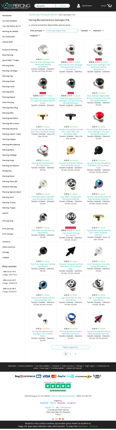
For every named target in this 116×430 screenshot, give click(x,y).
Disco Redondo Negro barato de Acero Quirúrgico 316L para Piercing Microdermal (98, 98)
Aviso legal (44, 368)
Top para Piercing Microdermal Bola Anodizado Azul (43, 299)
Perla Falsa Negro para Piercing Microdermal (43, 265)
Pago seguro (90, 366)
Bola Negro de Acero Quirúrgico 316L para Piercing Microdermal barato (42, 100)
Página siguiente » (70, 347)
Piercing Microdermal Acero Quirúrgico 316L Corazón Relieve (42, 333)
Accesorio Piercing (9, 50)
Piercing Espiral (8, 97)
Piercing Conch (8, 86)
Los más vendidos (9, 21)
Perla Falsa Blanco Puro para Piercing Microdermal (98, 265)
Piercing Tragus (8, 208)
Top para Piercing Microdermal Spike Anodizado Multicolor (98, 332)
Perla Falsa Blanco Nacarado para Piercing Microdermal (43, 198)
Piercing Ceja (7, 76)
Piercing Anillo (8, 65)
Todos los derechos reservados (62, 396)
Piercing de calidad (10, 31)
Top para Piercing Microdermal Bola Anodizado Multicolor (98, 198)
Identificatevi (87, 6)
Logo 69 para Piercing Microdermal (70, 234)
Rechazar (83, 426)
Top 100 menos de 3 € (11, 26)
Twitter (53, 403)
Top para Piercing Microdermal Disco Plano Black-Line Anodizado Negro (71, 131)
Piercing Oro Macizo (10, 165)
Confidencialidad (57, 368)
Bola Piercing (7, 55)
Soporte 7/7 (49, 407)
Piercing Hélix (8, 113)
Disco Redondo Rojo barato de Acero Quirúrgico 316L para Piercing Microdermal (98, 131)
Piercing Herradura (10, 118)
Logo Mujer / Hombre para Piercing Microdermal (70, 198)
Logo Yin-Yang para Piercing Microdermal (98, 299)
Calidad (5, 257)
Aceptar (94, 426)
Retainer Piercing (9, 187)
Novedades (7, 15)
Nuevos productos (26, 366)
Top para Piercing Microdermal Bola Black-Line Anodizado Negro (98, 165)
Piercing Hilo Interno (10, 123)
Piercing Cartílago (9, 71)
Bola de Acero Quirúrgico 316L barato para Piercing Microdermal (98, 67)
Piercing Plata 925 (9, 181)
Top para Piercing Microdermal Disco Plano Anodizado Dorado (42, 130)
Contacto (6, 242)
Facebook (44, 403)
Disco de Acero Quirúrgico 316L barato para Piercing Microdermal (42, 64)
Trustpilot (68, 382)
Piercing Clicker (8, 81)
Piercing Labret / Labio (11, 134)
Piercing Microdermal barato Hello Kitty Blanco (43, 164)
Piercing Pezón (8, 176)
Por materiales (8, 36)
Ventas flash (7, 42)
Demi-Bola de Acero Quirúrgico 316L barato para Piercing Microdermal (70, 67)
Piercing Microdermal (11, 144)
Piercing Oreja (8, 160)
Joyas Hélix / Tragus (10, 60)
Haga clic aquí (25, 426)
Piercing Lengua (9, 139)
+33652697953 (65, 407)
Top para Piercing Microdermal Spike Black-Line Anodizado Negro (71, 266)
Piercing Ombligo (9, 155)
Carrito (103, 6)
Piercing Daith (8, 92)
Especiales (12, 366)
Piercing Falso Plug (10, 107)
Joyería (5, 213)
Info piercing (7, 221)
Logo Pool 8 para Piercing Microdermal (71, 299)
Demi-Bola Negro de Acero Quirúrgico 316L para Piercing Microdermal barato (70, 100)
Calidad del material (73, 368)
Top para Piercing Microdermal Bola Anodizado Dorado (71, 164)
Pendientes (7, 171)
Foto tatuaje (7, 234)
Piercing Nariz (8, 150)
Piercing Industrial (10, 129)
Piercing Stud (7, 197)
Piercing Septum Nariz (11, 192)
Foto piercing (7, 228)
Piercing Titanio (9, 202)
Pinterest (61, 403)
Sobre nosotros (8, 247)
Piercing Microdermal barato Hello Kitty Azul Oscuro (71, 332)
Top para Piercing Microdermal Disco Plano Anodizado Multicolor (98, 232)
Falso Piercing (8, 102)
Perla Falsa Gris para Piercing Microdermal (43, 231)
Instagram (71, 403)
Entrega (5, 252)
